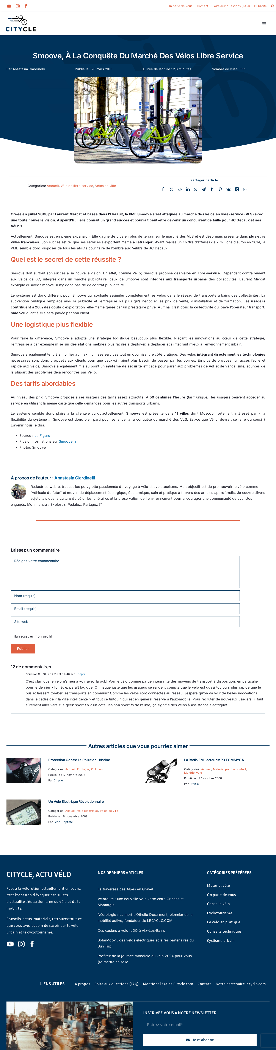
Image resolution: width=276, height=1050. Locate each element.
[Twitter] (171, 189)
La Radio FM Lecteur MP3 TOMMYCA (214, 760)
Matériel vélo (193, 772)
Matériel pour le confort (229, 769)
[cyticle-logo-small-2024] (21, 17)
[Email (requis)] (125, 608)
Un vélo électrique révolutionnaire (76, 801)
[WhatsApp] (195, 189)
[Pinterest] (220, 189)
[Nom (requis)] (125, 595)
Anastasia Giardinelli (29, 69)
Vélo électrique (87, 810)
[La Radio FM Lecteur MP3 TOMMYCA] (159, 761)
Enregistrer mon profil (33, 636)
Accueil (53, 186)
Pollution (97, 769)
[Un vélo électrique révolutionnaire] (23, 802)
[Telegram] (204, 189)
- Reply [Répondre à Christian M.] (80, 674)
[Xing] (237, 189)
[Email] (245, 189)
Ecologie (83, 769)
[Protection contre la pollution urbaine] (23, 761)
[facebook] (26, 6)
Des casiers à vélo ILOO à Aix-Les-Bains (131, 930)
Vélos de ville (105, 186)
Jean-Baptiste (63, 822)
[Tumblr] (212, 189)
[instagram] (18, 6)
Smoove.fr (67, 441)
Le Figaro (42, 435)
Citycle (58, 780)
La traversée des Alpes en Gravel (125, 889)
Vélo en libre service (77, 186)
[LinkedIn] (188, 189)
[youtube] (9, 6)
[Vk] (228, 189)
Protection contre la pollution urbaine (79, 760)
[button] (272, 6)
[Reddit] (180, 189)
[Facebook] (163, 189)
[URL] (125, 621)
